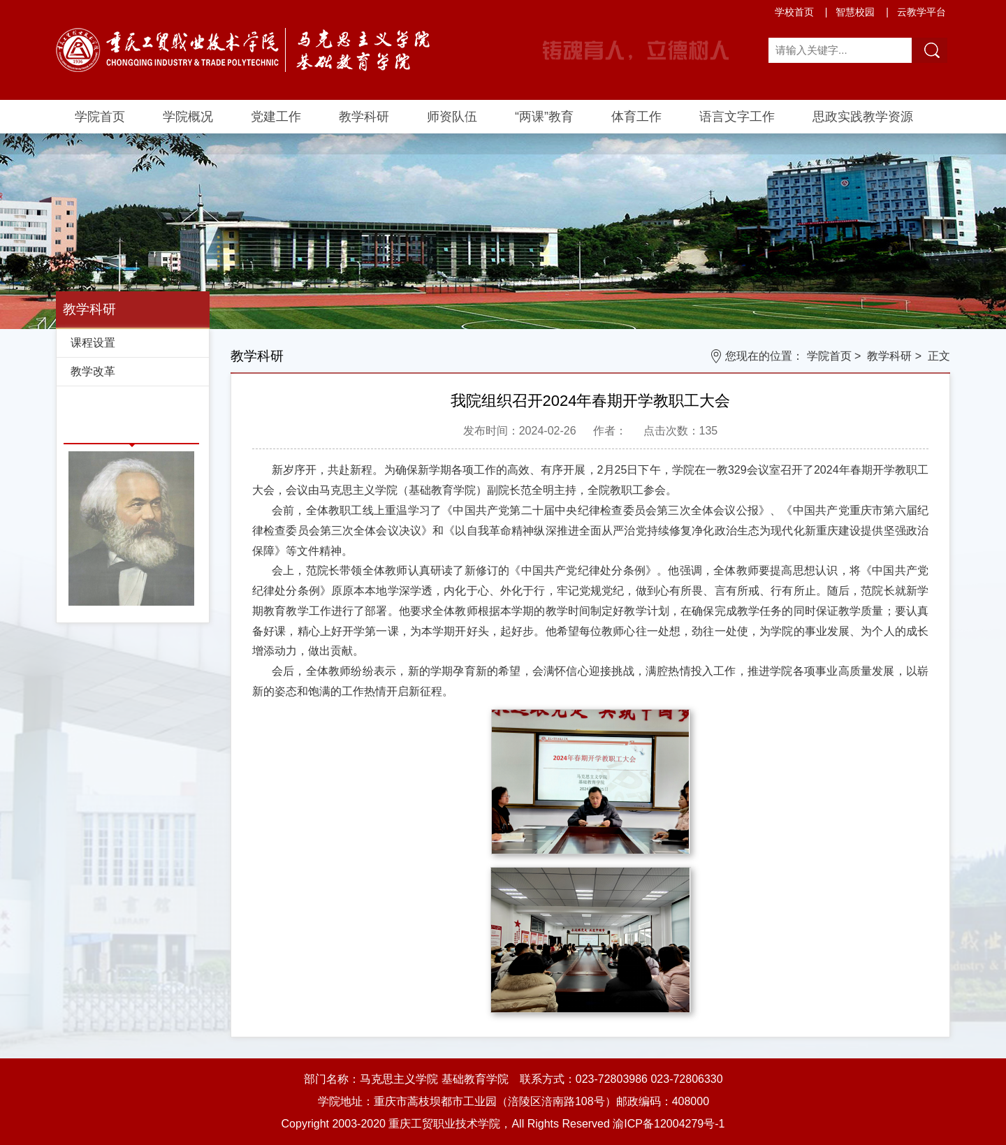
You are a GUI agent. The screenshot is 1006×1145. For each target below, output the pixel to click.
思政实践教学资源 (862, 117)
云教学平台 (921, 11)
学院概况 (188, 117)
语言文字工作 (737, 117)
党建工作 (276, 117)
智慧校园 (855, 11)
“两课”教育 (544, 117)
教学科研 (364, 117)
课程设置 (93, 343)
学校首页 (794, 11)
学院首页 (100, 117)
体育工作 (636, 117)
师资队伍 (452, 117)
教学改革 (93, 371)
